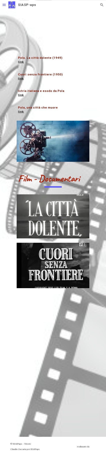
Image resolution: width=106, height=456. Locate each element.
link (21, 62)
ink (21, 78)
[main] (53, 64)
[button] (4, 5)
